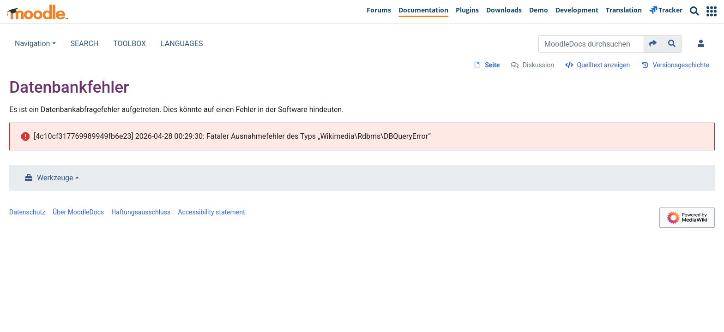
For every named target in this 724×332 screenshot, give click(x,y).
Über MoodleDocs (78, 212)
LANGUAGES (182, 43)
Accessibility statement (211, 212)
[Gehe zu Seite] (653, 44)
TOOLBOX (129, 43)
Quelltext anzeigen (603, 65)
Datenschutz (27, 212)
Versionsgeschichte (681, 65)
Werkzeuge (55, 177)
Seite (492, 65)
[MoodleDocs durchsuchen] (591, 44)
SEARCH (85, 43)
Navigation (32, 43)
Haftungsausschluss (140, 212)
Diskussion (538, 65)
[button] (711, 11)
